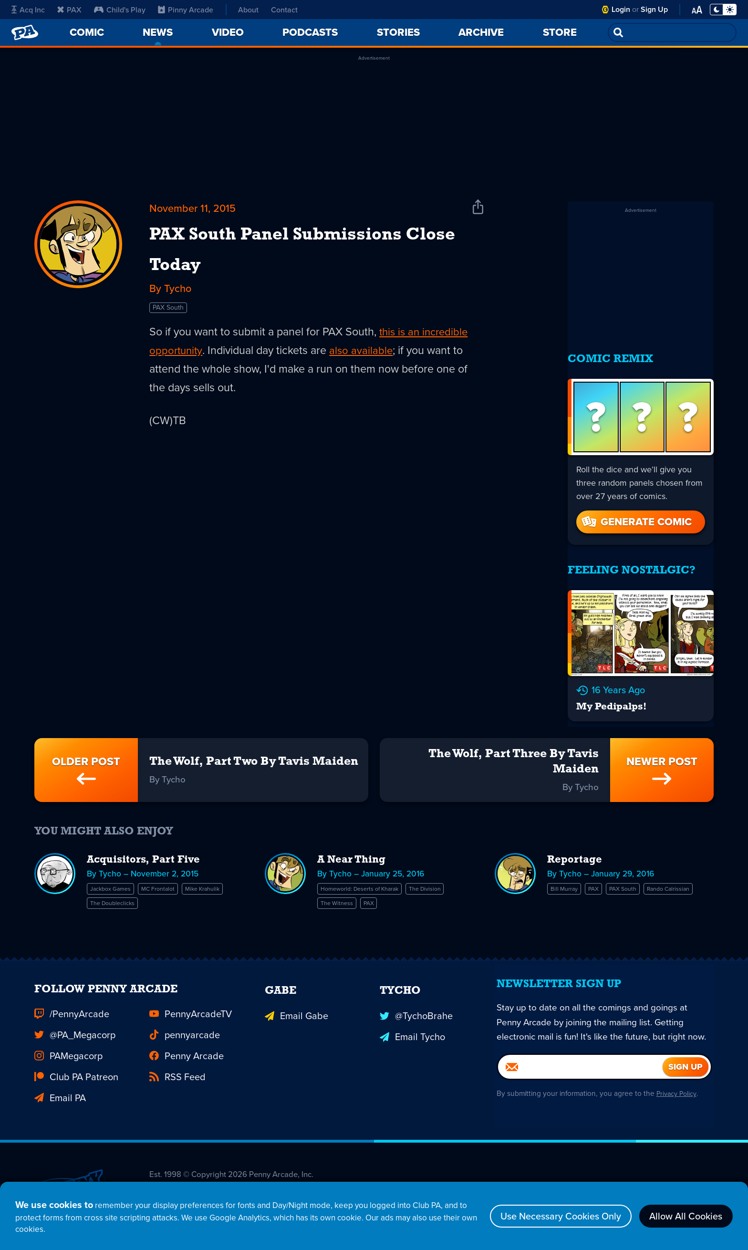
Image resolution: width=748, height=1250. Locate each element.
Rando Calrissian (578, 894)
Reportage (576, 851)
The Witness (341, 894)
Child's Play (119, 9)
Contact (284, 9)
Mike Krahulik (112, 894)
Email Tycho (412, 1031)
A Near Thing (354, 851)
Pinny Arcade (185, 9)
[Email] (580, 1087)
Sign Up (654, 9)
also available (373, 397)
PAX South (170, 352)
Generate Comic (636, 513)
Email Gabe (296, 1010)
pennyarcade (184, 1031)
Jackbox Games (116, 880)
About (248, 9)
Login (621, 9)
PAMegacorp (68, 1052)
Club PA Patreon (76, 1073)
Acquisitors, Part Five (148, 851)
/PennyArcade (71, 1010)
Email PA (60, 1094)
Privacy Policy (680, 1113)
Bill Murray (568, 880)
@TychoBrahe (416, 1010)
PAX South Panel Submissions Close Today (291, 271)
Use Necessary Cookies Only (560, 1212)
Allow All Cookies (685, 1212)
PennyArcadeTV (190, 1010)
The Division (453, 880)
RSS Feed (177, 1073)
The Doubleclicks (175, 894)
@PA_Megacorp (74, 1031)
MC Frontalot (175, 880)
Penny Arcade (186, 1052)
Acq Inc (28, 9)
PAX (69, 9)
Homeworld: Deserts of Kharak (371, 880)
